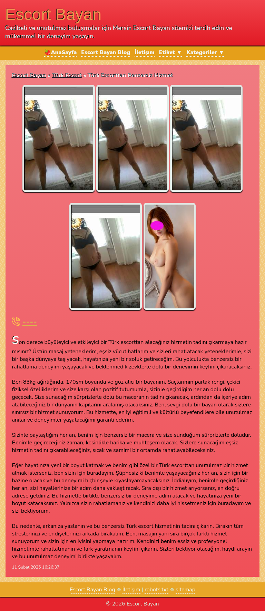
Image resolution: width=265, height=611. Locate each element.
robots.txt (156, 589)
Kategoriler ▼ (205, 52)
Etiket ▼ (170, 52)
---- (29, 321)
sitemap (185, 589)
